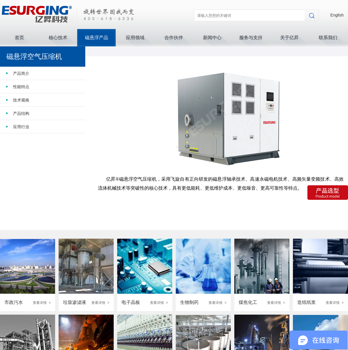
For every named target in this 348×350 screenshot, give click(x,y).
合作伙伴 (173, 37)
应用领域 (135, 37)
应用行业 (21, 126)
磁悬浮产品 (96, 37)
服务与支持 (250, 37)
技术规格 (21, 100)
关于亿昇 (289, 37)
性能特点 (21, 86)
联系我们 (328, 37)
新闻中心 (212, 37)
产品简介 (21, 73)
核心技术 (58, 37)
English (337, 15)
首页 (19, 37)
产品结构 (21, 113)
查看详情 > (42, 303)
